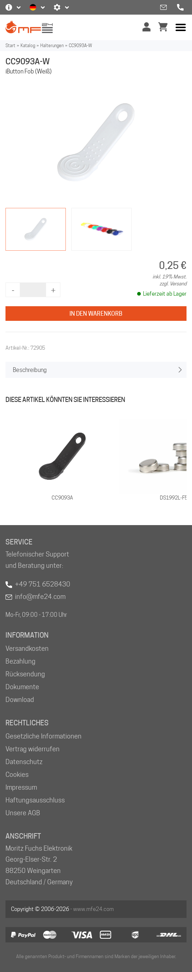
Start (10, 45)
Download (19, 699)
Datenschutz (23, 762)
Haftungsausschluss (35, 800)
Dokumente (22, 687)
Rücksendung (25, 674)
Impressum (21, 787)
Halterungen (52, 45)
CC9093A (62, 498)
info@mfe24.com (40, 596)
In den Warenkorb (96, 313)
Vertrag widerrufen (32, 749)
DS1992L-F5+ (175, 498)
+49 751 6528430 (42, 584)
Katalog (27, 45)
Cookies (17, 774)
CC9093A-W (80, 45)
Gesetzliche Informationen (43, 736)
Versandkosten (27, 648)
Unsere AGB (22, 813)
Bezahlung (20, 661)
